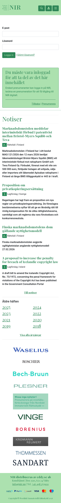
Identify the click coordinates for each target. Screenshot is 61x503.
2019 (6, 326)
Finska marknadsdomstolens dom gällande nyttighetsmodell (27, 229)
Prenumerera (49, 103)
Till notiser (30, 292)
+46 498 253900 (40, 484)
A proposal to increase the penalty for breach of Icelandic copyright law (30, 260)
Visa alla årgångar (30, 335)
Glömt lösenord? (26, 54)
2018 (37, 326)
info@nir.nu (19, 484)
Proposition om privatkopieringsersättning (22, 187)
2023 (6, 313)
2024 (37, 307)
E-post (5, 28)
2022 (37, 313)
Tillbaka (36, 103)
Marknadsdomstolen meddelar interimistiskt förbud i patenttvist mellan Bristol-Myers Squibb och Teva (27, 134)
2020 (37, 319)
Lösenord (7, 41)
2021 (6, 319)
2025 (6, 307)
